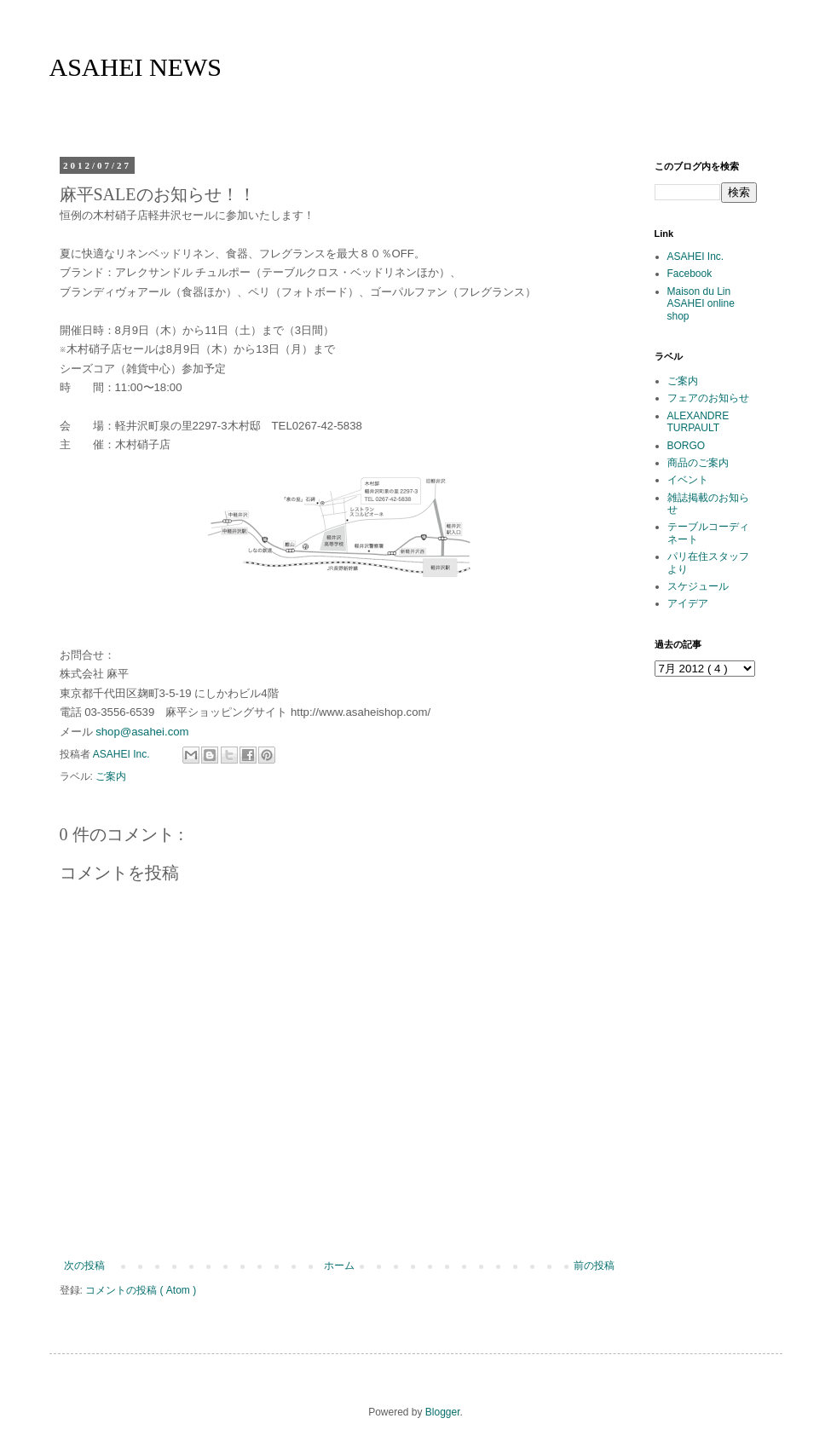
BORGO (686, 446)
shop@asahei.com (141, 731)
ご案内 (110, 776)
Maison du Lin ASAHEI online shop (701, 303)
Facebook (690, 274)
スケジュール (698, 586)
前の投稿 (594, 1265)
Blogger (442, 1412)
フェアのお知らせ (708, 398)
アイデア (687, 603)
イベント (687, 480)
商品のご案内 (698, 463)
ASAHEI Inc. (695, 256)
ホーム (339, 1265)
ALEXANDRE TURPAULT (698, 422)
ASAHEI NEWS (135, 67)
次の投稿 (84, 1265)
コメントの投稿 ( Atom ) (140, 1290)
